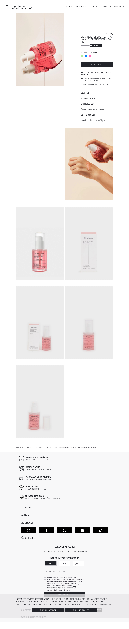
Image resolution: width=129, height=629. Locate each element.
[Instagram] (82, 530)
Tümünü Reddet (48, 610)
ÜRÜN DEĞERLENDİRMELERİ (93, 109)
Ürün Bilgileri (87, 104)
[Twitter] (64, 530)
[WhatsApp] (28, 530)
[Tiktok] (100, 530)
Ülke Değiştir (31, 538)
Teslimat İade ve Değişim (93, 120)
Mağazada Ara (88, 98)
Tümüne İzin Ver (81, 610)
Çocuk (78, 563)
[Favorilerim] (106, 6)
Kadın (50, 563)
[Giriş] (95, 6)
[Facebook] (46, 530)
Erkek (64, 563)
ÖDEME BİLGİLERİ (88, 115)
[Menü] (7, 6)
